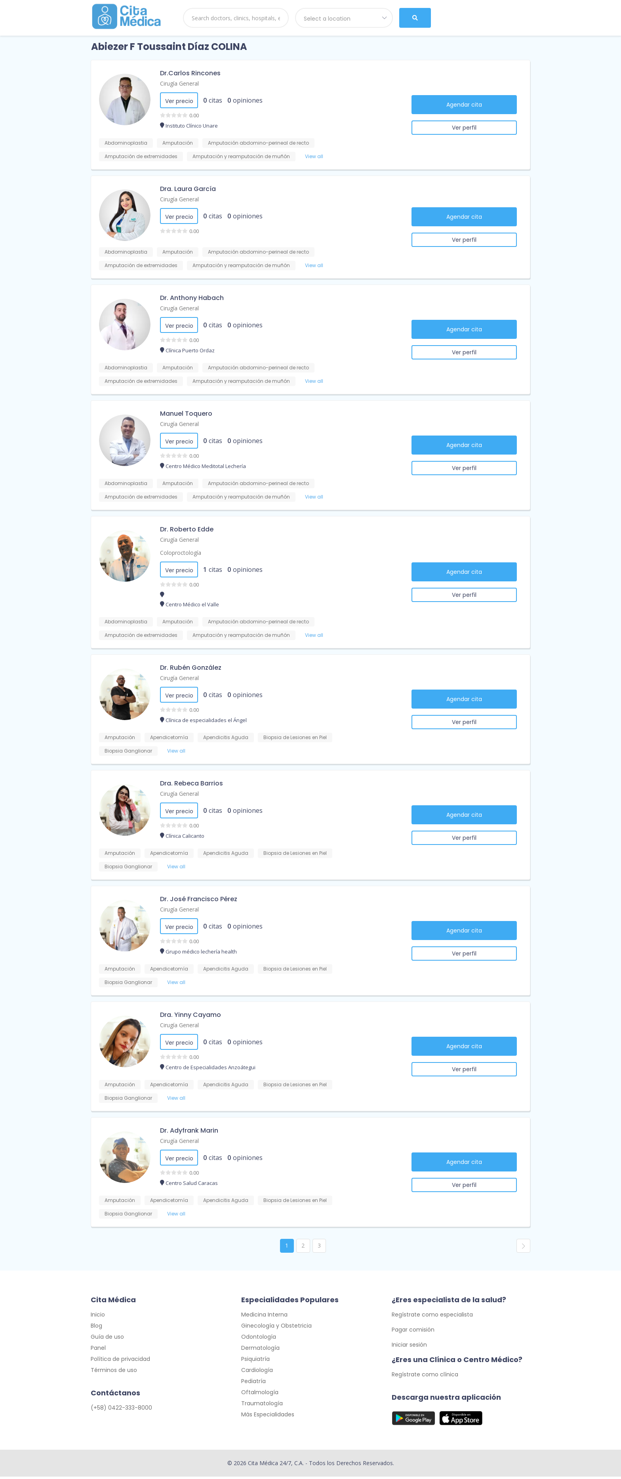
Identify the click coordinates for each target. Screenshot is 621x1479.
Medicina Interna (264, 1317)
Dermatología (260, 1350)
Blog (96, 1328)
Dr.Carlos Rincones (190, 73)
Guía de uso (107, 1339)
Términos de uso (114, 1372)
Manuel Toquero (186, 413)
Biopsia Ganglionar (128, 750)
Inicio (98, 1317)
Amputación (177, 142)
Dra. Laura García (188, 188)
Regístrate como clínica (425, 1377)
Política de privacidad (120, 1361)
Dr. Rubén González (190, 667)
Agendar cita (464, 105)
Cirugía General (179, 83)
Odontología (258, 1339)
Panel (98, 1350)
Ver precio (179, 101)
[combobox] (344, 18)
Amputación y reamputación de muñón (241, 156)
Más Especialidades (267, 1417)
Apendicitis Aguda (225, 737)
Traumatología (262, 1406)
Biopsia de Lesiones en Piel (295, 737)
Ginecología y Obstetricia (276, 1328)
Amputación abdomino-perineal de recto (258, 142)
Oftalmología (259, 1395)
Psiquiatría (255, 1361)
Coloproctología (180, 552)
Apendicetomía (169, 737)
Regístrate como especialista (432, 1317)
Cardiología (257, 1372)
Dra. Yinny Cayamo (190, 1014)
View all (314, 156)
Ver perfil (464, 128)
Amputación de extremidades (141, 156)
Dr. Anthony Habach (192, 297)
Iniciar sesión (409, 1347)
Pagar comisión (413, 1332)
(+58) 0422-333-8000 (121, 1410)
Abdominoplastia (126, 142)
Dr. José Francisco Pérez (198, 899)
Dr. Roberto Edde (186, 529)
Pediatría (253, 1383)
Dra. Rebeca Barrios (191, 783)
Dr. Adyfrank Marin (189, 1130)
